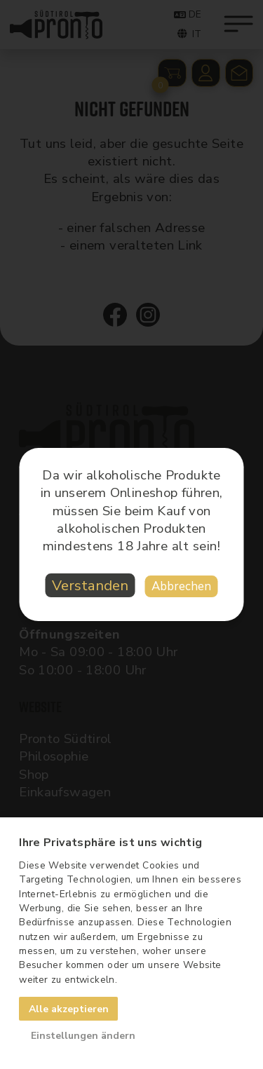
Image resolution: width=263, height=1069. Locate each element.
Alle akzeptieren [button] (69, 1009)
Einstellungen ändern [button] (83, 1035)
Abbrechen (181, 586)
